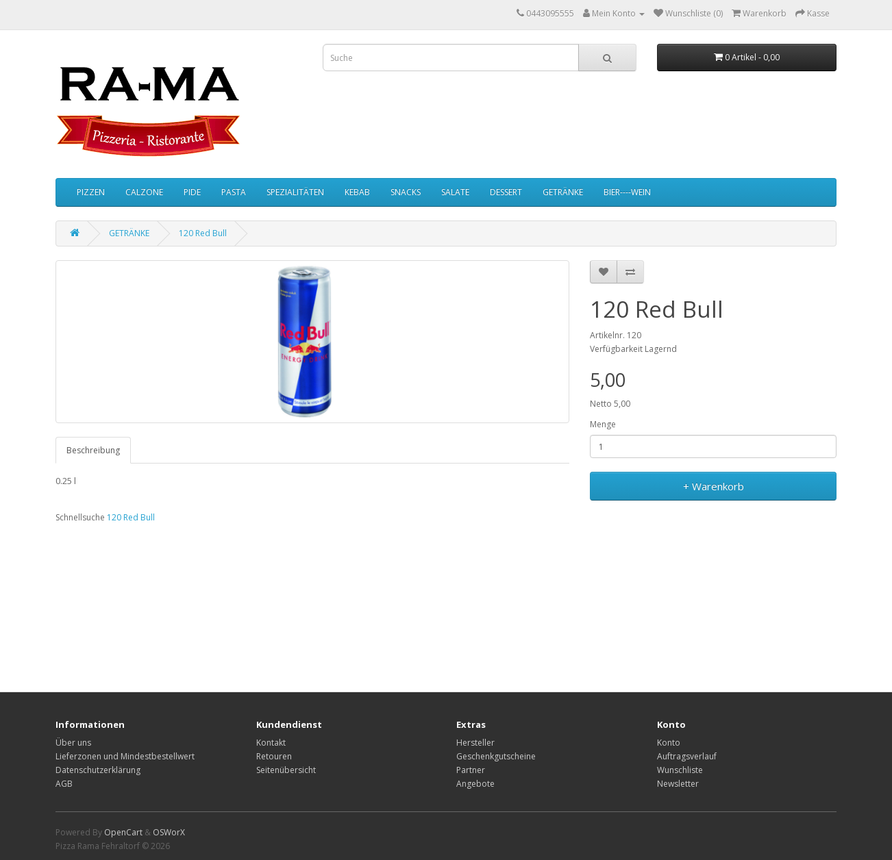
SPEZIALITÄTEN (295, 192)
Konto (668, 742)
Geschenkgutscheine (496, 756)
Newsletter (678, 783)
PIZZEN (91, 192)
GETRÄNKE (563, 192)
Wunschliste (680, 770)
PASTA (233, 192)
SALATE (455, 192)
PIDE (192, 192)
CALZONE (144, 192)
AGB (64, 783)
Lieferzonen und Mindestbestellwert (125, 756)
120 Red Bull (203, 233)
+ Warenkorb (713, 486)
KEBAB (357, 192)
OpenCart (123, 832)
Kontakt (271, 742)
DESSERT (506, 192)
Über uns (73, 742)
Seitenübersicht (286, 770)
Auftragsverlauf (687, 756)
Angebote (475, 783)
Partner (470, 770)
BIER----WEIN (627, 192)
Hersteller (475, 742)
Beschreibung (93, 450)
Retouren (274, 756)
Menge (603, 424)
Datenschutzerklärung (97, 770)
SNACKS (406, 192)
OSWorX (169, 832)
